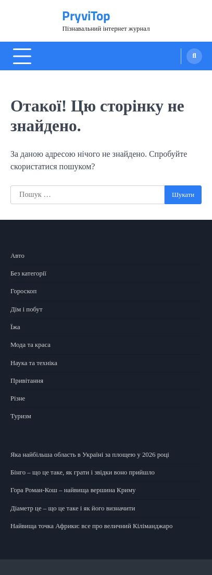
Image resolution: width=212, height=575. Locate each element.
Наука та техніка (33, 363)
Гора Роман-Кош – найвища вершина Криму (73, 490)
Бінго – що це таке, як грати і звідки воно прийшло (82, 472)
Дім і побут (26, 309)
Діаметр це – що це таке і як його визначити (72, 508)
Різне (17, 398)
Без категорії (28, 273)
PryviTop (86, 16)
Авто (17, 255)
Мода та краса (30, 344)
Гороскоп (23, 291)
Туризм (20, 416)
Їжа (15, 327)
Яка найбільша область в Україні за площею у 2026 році (90, 454)
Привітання (26, 380)
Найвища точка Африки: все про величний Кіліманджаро (91, 526)
